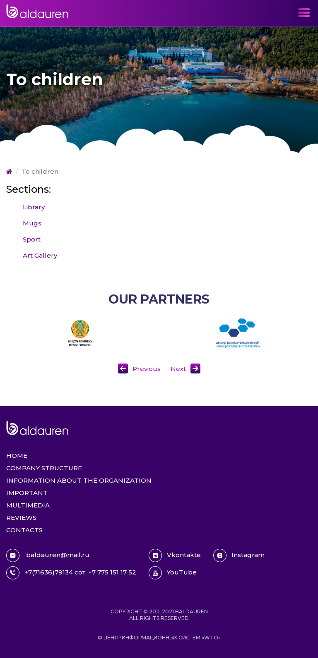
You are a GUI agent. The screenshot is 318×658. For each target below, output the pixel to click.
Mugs (32, 223)
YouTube (173, 572)
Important (27, 493)
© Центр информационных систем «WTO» (159, 637)
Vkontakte (175, 555)
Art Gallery (40, 255)
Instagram (239, 555)
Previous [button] (146, 369)
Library (34, 207)
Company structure (44, 468)
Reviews (21, 518)
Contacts (24, 530)
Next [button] (178, 369)
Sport (32, 239)
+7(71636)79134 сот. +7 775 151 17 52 (71, 572)
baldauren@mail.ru (47, 555)
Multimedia (28, 505)
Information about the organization (79, 480)
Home (16, 455)
